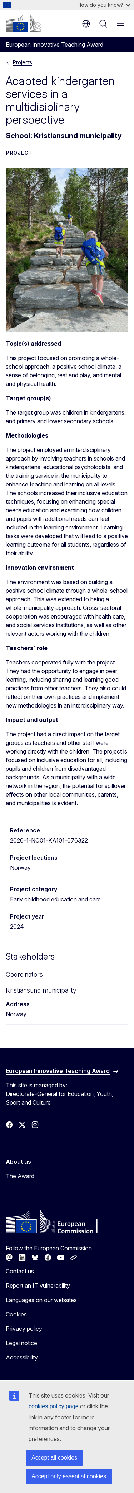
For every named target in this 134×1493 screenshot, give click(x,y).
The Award (20, 1176)
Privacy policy (24, 1328)
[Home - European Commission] (23, 23)
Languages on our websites (41, 1299)
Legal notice (21, 1343)
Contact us (20, 1271)
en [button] (86, 23)
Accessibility (22, 1357)
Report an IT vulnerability (38, 1285)
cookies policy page (54, 1406)
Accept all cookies (54, 1458)
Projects (22, 62)
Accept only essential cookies (68, 1476)
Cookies (16, 1314)
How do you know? (104, 5)
